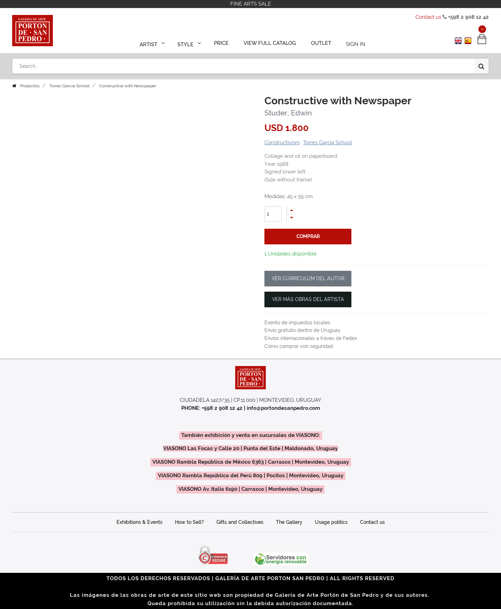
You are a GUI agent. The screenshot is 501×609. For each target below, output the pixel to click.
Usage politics (331, 522)
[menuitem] (225, 42)
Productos (30, 85)
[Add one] (291, 210)
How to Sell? (189, 522)
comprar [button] (308, 236)
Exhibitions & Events (139, 522)
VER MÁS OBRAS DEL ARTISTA (308, 299)
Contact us (428, 17)
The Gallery (289, 522)
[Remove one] (291, 217)
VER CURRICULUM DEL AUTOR (308, 278)
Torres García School (69, 85)
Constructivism (282, 142)
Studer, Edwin (288, 112)
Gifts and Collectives (239, 522)
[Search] (481, 63)
